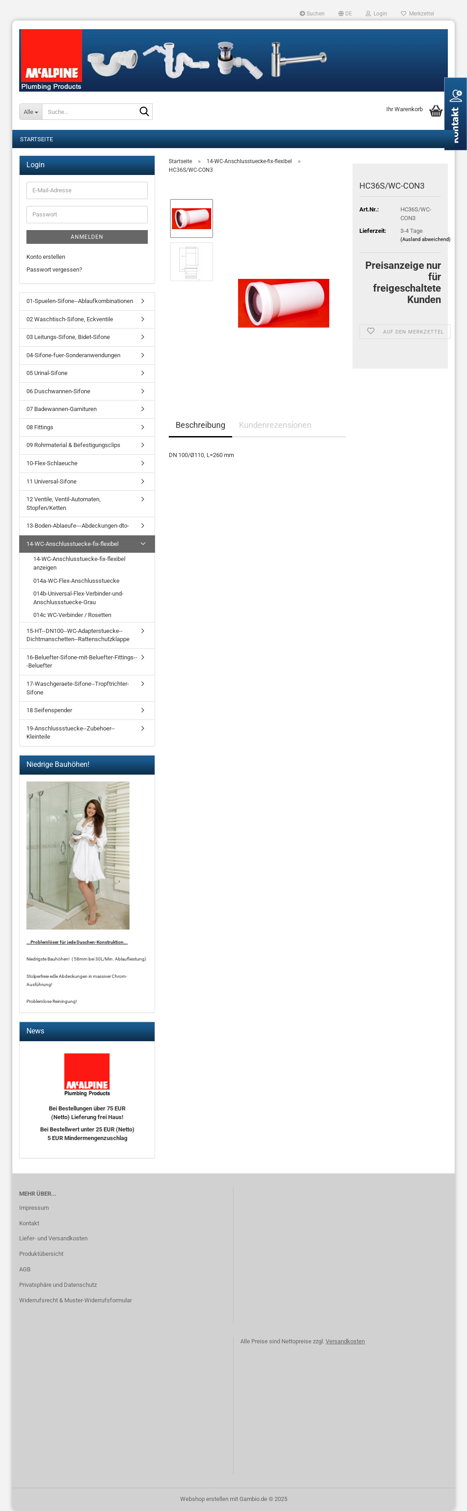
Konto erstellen (45, 256)
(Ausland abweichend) (425, 239)
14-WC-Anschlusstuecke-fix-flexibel (72, 543)
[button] (345, 14)
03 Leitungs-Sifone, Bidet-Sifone (68, 337)
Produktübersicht (41, 1253)
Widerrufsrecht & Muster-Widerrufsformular (75, 1300)
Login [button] (376, 13)
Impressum (34, 1207)
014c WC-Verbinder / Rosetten (72, 615)
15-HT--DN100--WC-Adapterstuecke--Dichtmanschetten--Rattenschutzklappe (78, 635)
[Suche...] (30, 111)
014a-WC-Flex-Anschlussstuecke (76, 580)
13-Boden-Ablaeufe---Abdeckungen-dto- (77, 525)
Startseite (36, 139)
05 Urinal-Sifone (46, 373)
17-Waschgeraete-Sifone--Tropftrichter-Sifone (77, 688)
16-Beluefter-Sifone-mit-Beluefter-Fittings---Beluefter (81, 661)
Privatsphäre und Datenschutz (58, 1284)
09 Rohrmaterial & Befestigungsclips (73, 445)
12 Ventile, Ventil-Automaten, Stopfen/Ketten (63, 503)
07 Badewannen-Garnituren (61, 409)
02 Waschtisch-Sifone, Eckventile (69, 319)
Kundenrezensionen (275, 425)
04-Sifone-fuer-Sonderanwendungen (73, 355)
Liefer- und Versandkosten (53, 1238)
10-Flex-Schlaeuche (52, 463)
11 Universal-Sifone (51, 481)
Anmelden (87, 237)
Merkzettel (417, 13)
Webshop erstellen (204, 1499)
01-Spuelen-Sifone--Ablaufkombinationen (79, 301)
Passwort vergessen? (54, 269)
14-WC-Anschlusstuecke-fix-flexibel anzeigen (79, 563)
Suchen (312, 13)
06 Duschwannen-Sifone (58, 391)
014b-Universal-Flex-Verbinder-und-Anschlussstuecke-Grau (78, 598)
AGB (25, 1269)
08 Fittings (39, 427)
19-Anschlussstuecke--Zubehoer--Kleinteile (70, 732)
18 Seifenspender (49, 710)
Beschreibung (200, 425)
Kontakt (29, 1223)
